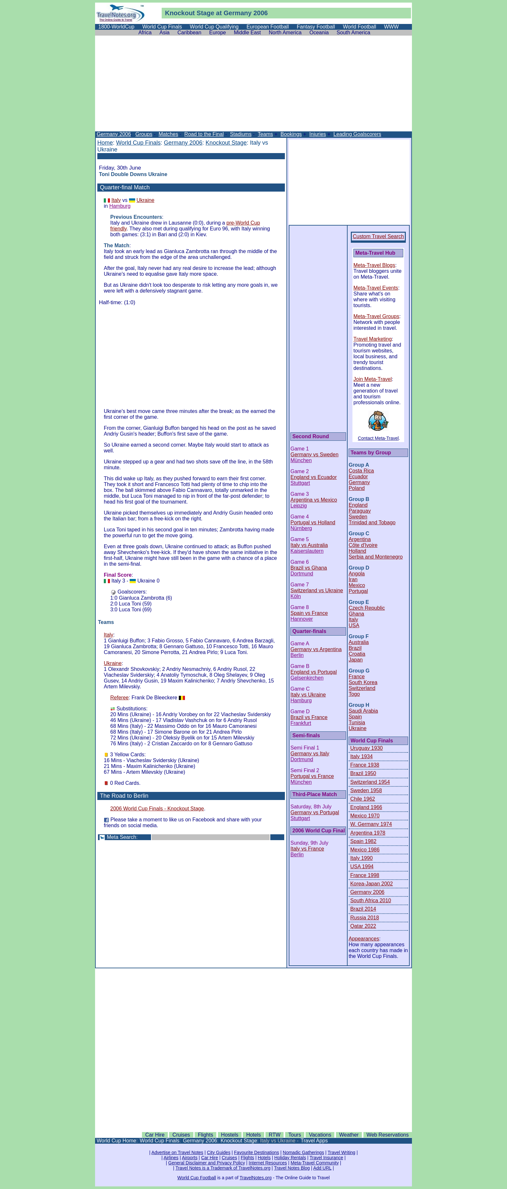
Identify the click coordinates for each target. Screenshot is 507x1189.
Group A (359, 465)
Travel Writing (341, 1152)
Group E (359, 602)
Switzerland (362, 688)
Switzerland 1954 (370, 782)
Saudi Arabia (363, 711)
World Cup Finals (162, 26)
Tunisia (357, 722)
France (357, 676)
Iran (353, 579)
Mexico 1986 (365, 849)
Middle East (247, 32)
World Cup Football (196, 1177)
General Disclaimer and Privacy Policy (206, 1162)
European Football (267, 26)
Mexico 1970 (365, 815)
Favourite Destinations (256, 1152)
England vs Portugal (313, 672)
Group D (359, 568)
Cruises (181, 1135)
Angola (357, 573)
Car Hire (155, 1135)
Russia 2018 (364, 917)
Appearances (364, 938)
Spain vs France (309, 613)
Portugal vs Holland (312, 522)
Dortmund (301, 573)
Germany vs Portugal (314, 812)
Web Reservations (388, 1135)
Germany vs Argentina (315, 649)
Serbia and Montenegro (376, 557)
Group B (359, 499)
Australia (359, 642)
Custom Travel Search (378, 236)
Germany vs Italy (309, 753)
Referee (119, 697)
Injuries (317, 134)
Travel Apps (314, 1140)
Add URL (322, 1168)
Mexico (357, 585)
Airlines (171, 1157)
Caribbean (189, 32)
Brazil (355, 648)
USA (354, 625)
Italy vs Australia (309, 545)
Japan (356, 659)
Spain (355, 716)
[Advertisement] (253, 86)
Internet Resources (268, 1162)
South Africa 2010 (370, 900)
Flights (205, 1135)
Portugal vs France (312, 776)
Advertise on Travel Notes (177, 1152)
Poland (357, 488)
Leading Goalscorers (357, 134)
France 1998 (364, 875)
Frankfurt (300, 723)
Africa (145, 32)
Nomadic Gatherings (303, 1152)
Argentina (360, 539)
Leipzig (298, 505)
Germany (359, 482)
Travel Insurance (326, 1157)
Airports (189, 1157)
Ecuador (358, 476)
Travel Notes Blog (292, 1168)
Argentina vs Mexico (313, 500)
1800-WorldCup (116, 26)
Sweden (358, 516)
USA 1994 (361, 866)
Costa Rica (361, 470)
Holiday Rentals (290, 1157)
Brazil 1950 (363, 773)
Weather (349, 1135)
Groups (143, 134)
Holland (357, 551)
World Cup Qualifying (214, 26)
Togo (354, 694)
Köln (295, 596)
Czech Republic (367, 608)
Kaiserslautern (306, 551)
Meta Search (121, 837)
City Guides (218, 1152)
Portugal (358, 591)
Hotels (253, 1135)
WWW (391, 26)
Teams (265, 134)
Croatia (357, 654)
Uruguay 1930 (366, 748)
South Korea (363, 682)
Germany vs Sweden (314, 454)
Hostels (229, 1135)
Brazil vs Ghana (308, 568)
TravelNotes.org (256, 1177)
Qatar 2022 (363, 926)
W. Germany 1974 (371, 824)
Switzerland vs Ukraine (316, 590)
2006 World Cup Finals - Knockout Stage (157, 808)
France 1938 (364, 765)
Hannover (301, 619)
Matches (168, 134)
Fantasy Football (316, 26)
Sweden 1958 (366, 790)
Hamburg (120, 206)
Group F (359, 636)
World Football (359, 26)
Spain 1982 (363, 841)
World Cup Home (116, 1140)
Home (105, 142)
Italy (116, 200)
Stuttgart (300, 483)
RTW (274, 1135)
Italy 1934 (361, 756)
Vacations (320, 1135)
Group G (359, 670)
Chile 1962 (362, 799)
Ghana (356, 614)
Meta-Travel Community (315, 1162)
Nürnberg (301, 528)
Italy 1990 (361, 858)
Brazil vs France (309, 717)
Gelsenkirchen (306, 678)
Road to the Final (204, 134)
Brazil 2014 (363, 909)
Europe (217, 32)
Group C (359, 533)
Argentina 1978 (367, 833)
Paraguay (360, 511)
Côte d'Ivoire (363, 545)
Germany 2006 (114, 134)
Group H (359, 705)
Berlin (297, 655)
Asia (164, 32)
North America (285, 32)
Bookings (291, 134)
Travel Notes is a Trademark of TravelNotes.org (223, 1168)
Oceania (319, 32)
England (358, 505)
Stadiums (241, 134)
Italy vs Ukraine (308, 694)
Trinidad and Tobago (372, 522)
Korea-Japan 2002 (371, 883)
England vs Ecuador (313, 477)
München (301, 460)
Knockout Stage (226, 142)
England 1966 (366, 807)
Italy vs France (307, 848)
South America (353, 32)
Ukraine (145, 200)
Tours (294, 1135)
